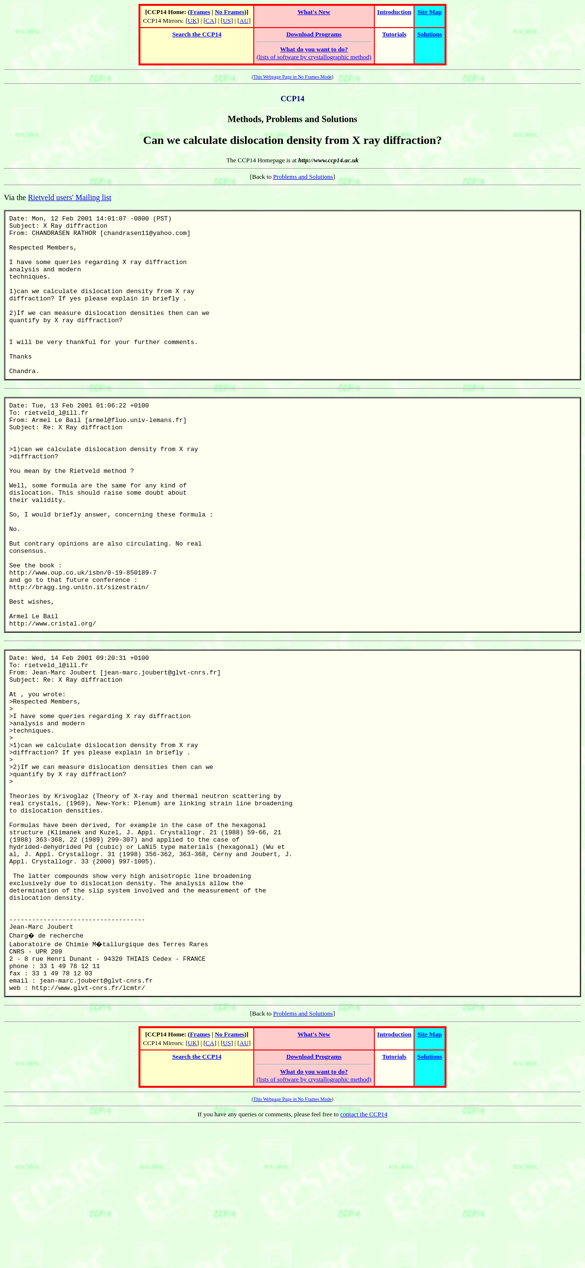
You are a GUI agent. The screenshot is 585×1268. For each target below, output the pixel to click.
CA (209, 20)
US (227, 20)
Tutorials (394, 34)
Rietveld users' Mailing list (69, 197)
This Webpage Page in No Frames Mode (292, 76)
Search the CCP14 (197, 34)
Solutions (429, 34)
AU (244, 20)
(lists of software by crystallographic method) (314, 53)
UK (192, 20)
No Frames (229, 12)
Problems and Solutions (303, 176)
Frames (200, 12)
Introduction (394, 12)
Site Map (429, 12)
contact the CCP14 (364, 1255)
